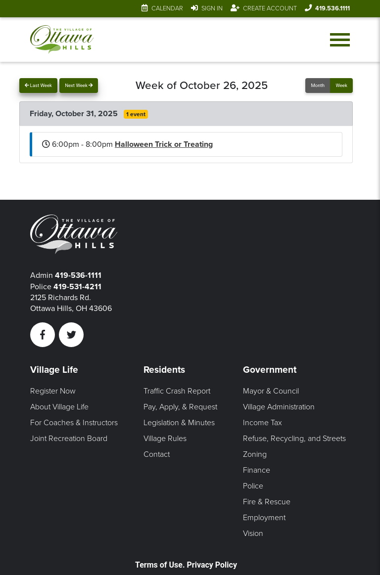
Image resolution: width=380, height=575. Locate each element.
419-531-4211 (77, 287)
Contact (156, 454)
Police (253, 486)
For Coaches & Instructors (74, 423)
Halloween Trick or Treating (164, 144)
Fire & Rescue (266, 502)
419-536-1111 (78, 275)
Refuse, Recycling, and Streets (294, 438)
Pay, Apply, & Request (180, 407)
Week (341, 85)
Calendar (167, 8)
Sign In (212, 8)
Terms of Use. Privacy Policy (186, 565)
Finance (256, 470)
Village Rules (165, 438)
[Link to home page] (61, 39)
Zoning (255, 454)
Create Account (270, 8)
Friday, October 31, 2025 (75, 114)
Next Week (79, 85)
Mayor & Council (271, 391)
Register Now (53, 391)
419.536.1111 (332, 8)
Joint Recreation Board (68, 438)
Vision (253, 533)
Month (318, 85)
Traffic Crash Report (176, 391)
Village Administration (279, 407)
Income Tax (262, 423)
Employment (264, 518)
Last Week (38, 85)
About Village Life (59, 407)
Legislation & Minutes (179, 423)
